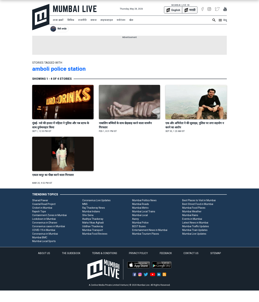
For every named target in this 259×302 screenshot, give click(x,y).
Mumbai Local (140, 215)
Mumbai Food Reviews (94, 233)
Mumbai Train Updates (195, 230)
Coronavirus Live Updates (96, 200)
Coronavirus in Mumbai (45, 233)
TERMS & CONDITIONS (104, 253)
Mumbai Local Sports (44, 241)
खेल (131, 20)
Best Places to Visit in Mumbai (199, 200)
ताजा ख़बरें (58, 20)
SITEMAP (215, 253)
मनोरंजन (121, 20)
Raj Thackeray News (93, 207)
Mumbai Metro (140, 207)
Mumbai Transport (92, 230)
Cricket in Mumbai (42, 207)
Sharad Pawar (40, 200)
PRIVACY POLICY (138, 253)
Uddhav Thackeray (92, 226)
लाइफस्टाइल (106, 20)
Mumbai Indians (91, 211)
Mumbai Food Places (193, 207)
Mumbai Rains (190, 215)
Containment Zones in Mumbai (49, 215)
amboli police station (59, 68)
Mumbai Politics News (144, 200)
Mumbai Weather (192, 211)
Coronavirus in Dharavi (44, 222)
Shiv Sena (87, 215)
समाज (94, 20)
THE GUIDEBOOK (71, 253)
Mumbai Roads (140, 204)
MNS (85, 204)
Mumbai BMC (39, 237)
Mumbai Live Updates (194, 233)
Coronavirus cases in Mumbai (48, 226)
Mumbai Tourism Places (145, 233)
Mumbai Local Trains (143, 211)
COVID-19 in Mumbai (43, 230)
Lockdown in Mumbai (44, 218)
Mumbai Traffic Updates (195, 226)
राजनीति (82, 20)
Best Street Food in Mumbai (197, 204)
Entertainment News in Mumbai (149, 230)
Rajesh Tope (39, 211)
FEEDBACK (166, 253)
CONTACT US (190, 253)
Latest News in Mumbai (195, 222)
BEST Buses (139, 226)
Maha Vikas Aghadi (93, 222)
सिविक (70, 20)
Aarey (135, 218)
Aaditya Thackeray (92, 218)
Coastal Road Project (44, 204)
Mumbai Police (140, 222)
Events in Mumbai (192, 218)
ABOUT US (44, 253)
